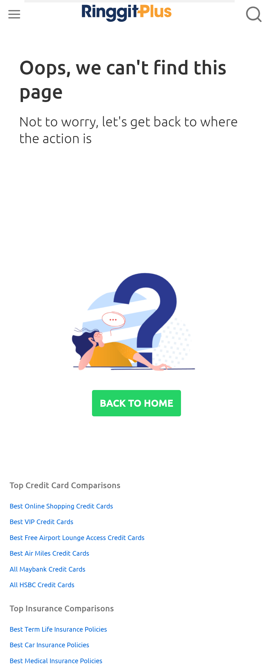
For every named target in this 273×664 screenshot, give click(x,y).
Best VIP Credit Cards (41, 521)
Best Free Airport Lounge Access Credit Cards (77, 537)
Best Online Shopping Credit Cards (61, 506)
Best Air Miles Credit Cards (49, 553)
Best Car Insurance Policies (49, 645)
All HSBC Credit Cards (42, 585)
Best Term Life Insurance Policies (58, 629)
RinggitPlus (111, 14)
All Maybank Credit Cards (47, 569)
